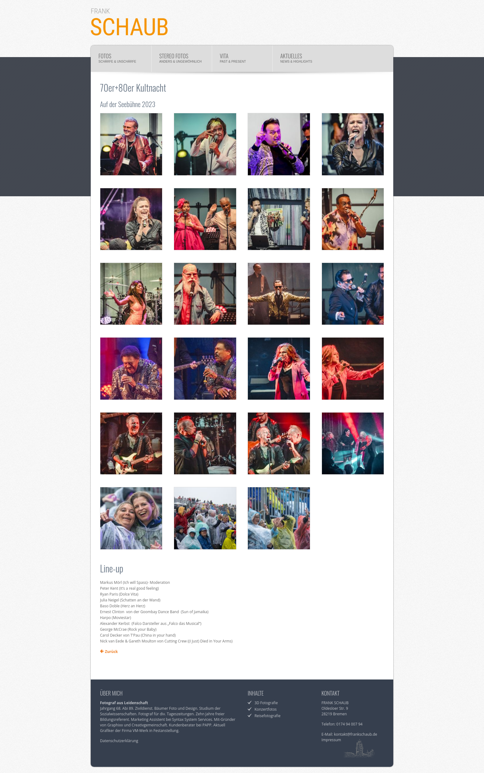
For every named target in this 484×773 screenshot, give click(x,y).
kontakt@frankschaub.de (355, 734)
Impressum (331, 739)
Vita (242, 59)
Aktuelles (302, 59)
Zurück (111, 651)
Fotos (121, 59)
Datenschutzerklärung (119, 740)
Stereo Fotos (181, 59)
